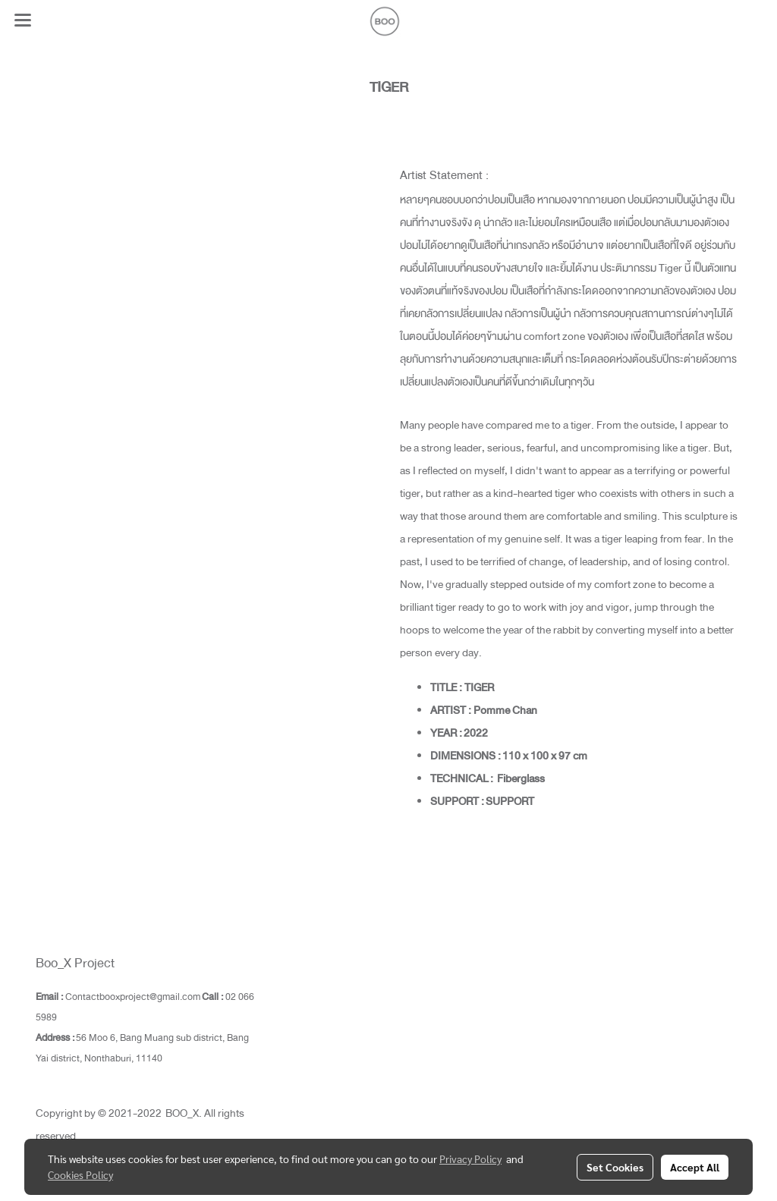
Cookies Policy (80, 1174)
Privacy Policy (470, 1158)
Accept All (694, 1167)
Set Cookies (615, 1167)
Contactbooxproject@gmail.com (132, 997)
